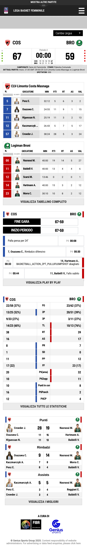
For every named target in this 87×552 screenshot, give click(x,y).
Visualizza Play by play (43, 282)
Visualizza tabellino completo (43, 202)
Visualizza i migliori (44, 502)
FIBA (31, 526)
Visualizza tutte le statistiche (43, 406)
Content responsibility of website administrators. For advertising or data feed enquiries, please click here (43, 542)
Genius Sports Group (56, 526)
